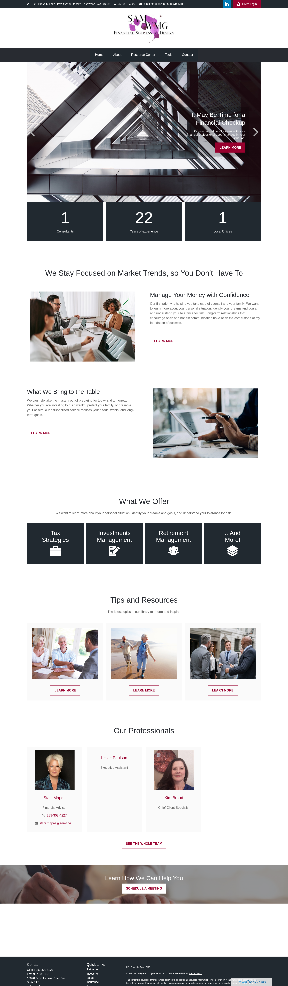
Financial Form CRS (140, 967)
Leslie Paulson (114, 758)
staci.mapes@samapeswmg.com (162, 3)
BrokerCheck (195, 973)
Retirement (93, 969)
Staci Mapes (55, 798)
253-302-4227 (124, 4)
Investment (93, 973)
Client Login (247, 4)
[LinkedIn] (227, 4)
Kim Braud (173, 798)
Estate (91, 977)
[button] (99, 55)
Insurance (93, 982)
